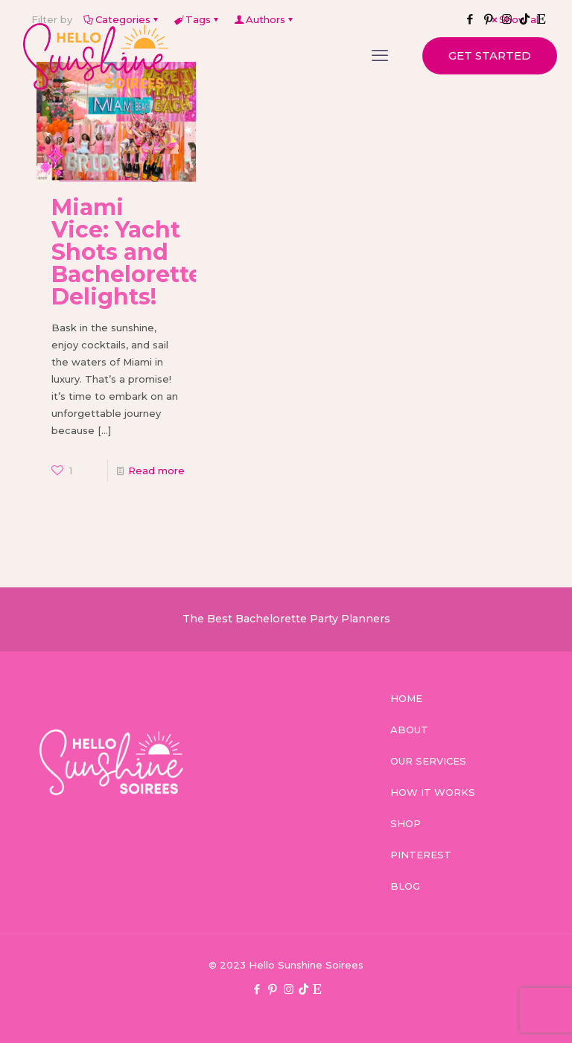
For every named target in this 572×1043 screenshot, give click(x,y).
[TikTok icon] (303, 989)
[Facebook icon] (257, 989)
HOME (406, 698)
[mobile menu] (380, 55)
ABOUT (409, 730)
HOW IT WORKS (432, 792)
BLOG (405, 886)
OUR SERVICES (428, 761)
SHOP (405, 823)
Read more (156, 470)
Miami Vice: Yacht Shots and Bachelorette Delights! (127, 252)
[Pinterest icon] (273, 989)
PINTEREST (420, 855)
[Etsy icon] (317, 989)
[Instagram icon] (288, 989)
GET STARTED (489, 55)
